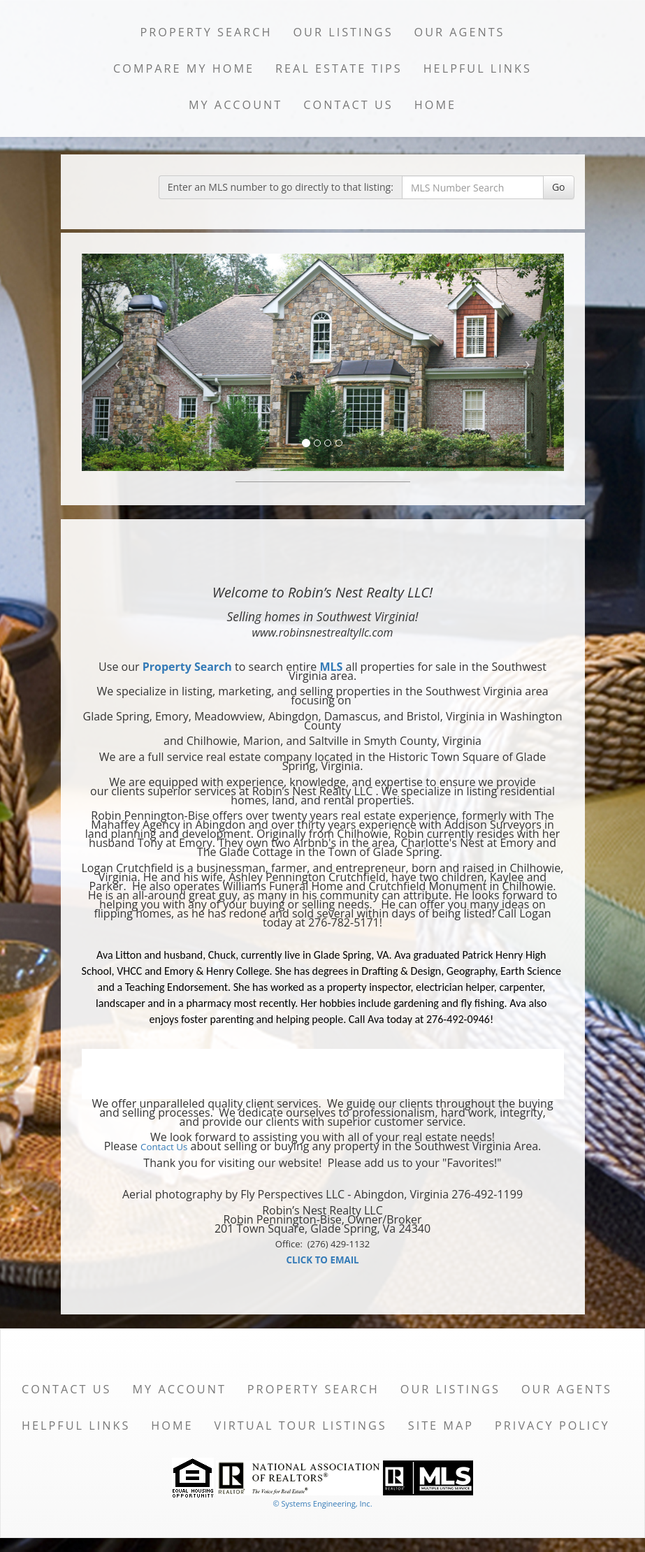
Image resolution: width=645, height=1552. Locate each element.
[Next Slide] (527, 362)
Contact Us (348, 105)
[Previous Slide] (118, 362)
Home (435, 105)
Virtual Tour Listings (301, 1425)
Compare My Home (183, 68)
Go (558, 187)
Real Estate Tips (339, 68)
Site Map (441, 1425)
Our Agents (459, 32)
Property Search (206, 32)
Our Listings (343, 32)
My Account (235, 105)
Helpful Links (477, 68)
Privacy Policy (552, 1425)
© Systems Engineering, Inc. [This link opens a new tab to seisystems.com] (322, 1503)
